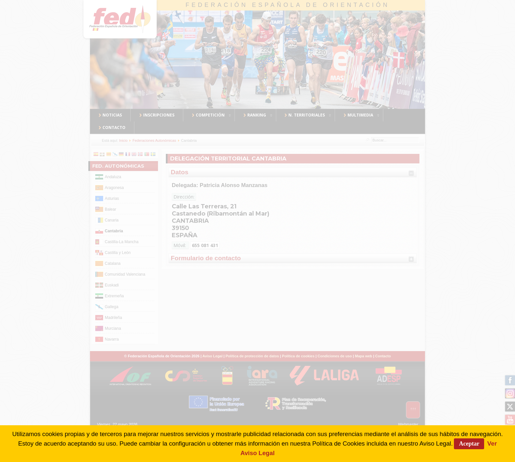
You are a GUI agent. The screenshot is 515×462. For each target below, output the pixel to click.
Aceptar (469, 443)
